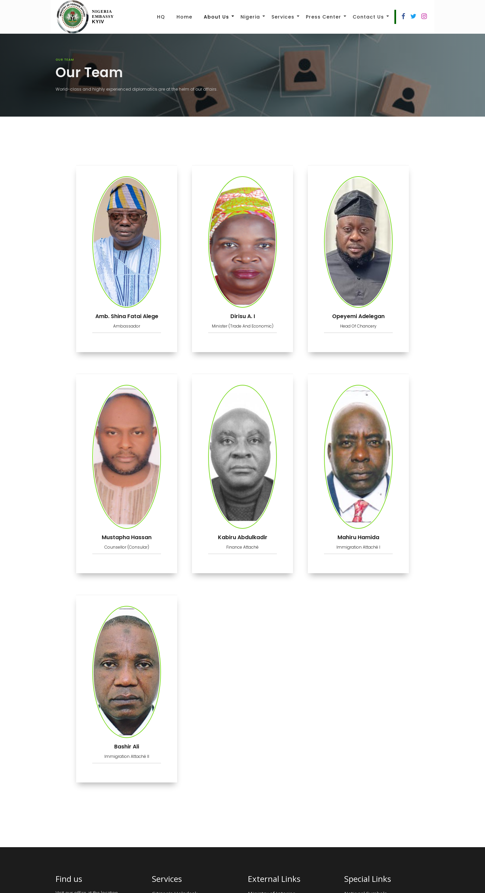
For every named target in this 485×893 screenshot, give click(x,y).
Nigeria (250, 16)
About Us (216, 16)
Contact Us (368, 16)
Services (282, 16)
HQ (161, 16)
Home (184, 16)
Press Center (323, 16)
